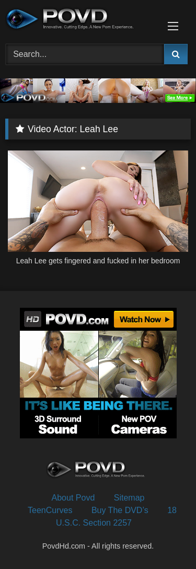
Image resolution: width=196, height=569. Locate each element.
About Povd (73, 497)
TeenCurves (50, 510)
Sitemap (129, 497)
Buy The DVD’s (119, 510)
